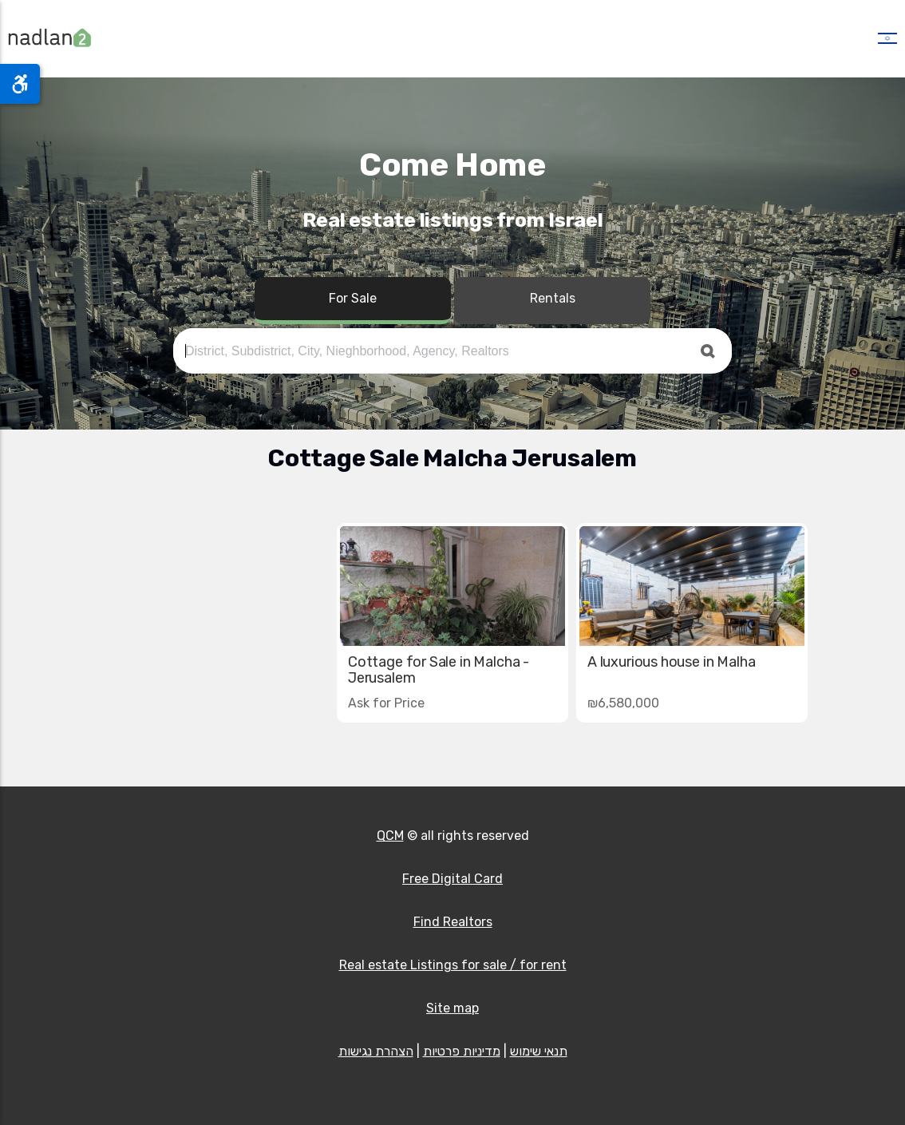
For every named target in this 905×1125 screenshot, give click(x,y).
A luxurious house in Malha (671, 662)
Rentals (552, 298)
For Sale (353, 298)
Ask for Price (386, 703)
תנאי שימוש (538, 1051)
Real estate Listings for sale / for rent (453, 964)
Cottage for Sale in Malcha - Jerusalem (438, 670)
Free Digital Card (452, 878)
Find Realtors (452, 921)
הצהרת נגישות (375, 1051)
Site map (452, 1008)
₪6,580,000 (623, 703)
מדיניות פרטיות (461, 1051)
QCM (390, 835)
